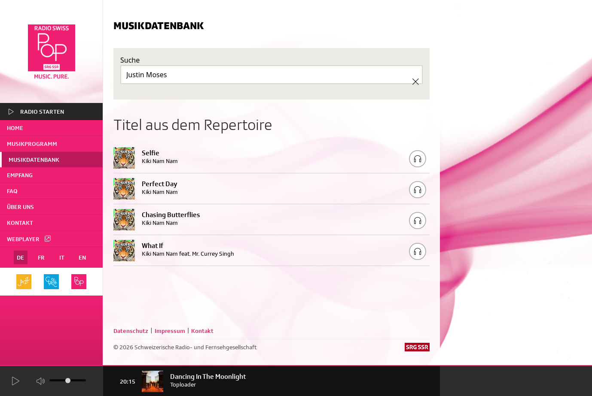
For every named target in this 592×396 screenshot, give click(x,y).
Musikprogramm (32, 143)
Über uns (20, 206)
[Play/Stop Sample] (417, 158)
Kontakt (20, 222)
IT (61, 257)
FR (41, 257)
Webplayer (29, 238)
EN (82, 257)
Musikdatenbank (34, 159)
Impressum (170, 331)
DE (20, 257)
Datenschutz (130, 331)
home (15, 127)
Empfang (20, 175)
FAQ (12, 190)
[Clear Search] (415, 82)
